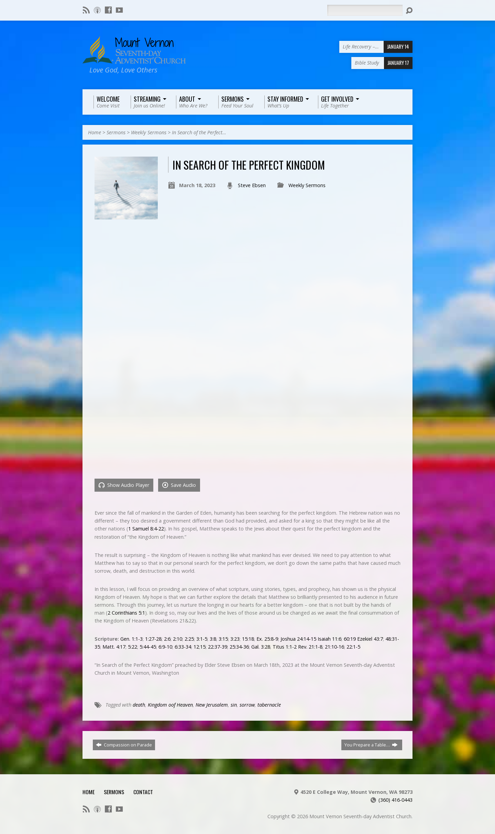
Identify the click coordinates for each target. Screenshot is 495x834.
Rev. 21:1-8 (310, 646)
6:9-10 (165, 646)
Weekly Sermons (148, 132)
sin (234, 704)
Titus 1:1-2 (285, 646)
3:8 (213, 639)
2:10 (177, 639)
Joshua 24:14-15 (298, 639)
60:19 (350, 639)
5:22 (132, 646)
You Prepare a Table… (371, 745)
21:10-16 (334, 646)
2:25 (189, 639)
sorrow (247, 704)
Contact (143, 792)
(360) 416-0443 (395, 800)
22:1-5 (353, 646)
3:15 (223, 639)
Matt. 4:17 (113, 646)
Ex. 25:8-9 (267, 639)
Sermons (116, 132)
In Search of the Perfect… (199, 132)
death (139, 704)
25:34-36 (239, 646)
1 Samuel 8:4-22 (146, 528)
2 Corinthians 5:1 (126, 612)
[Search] (365, 10)
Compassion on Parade (124, 745)
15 (203, 646)
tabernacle (269, 704)
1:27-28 (153, 639)
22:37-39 (217, 646)
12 (196, 646)
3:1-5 (201, 639)
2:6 (167, 639)
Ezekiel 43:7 (370, 639)
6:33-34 (183, 646)
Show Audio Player (124, 485)
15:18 (248, 639)
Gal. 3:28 (260, 646)
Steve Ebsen (252, 185)
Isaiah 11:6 (329, 639)
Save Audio (179, 485)
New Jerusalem (212, 704)
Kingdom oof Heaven (170, 704)
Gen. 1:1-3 (131, 639)
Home (94, 132)
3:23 (235, 639)
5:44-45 (148, 646)
